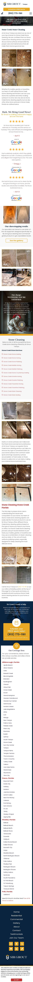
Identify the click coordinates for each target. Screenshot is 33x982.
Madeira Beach (9, 853)
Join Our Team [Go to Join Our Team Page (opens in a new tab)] (16, 938)
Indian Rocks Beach (10, 842)
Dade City (7, 784)
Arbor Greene (8, 668)
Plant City (7, 729)
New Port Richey (9, 798)
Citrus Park (7, 687)
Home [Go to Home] (17, 912)
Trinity (5, 811)
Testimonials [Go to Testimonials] (16, 934)
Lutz (5, 715)
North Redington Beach (11, 856)
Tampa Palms (8, 751)
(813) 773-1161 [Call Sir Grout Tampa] (15, 13)
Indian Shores (8, 845)
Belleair (6, 823)
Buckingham (8, 682)
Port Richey (7, 803)
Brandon (6, 679)
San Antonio (8, 806)
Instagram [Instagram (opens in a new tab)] (11, 944)
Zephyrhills (7, 817)
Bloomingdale (8, 676)
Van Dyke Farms (9, 767)
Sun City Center (9, 745)
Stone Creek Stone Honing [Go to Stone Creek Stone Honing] (12, 358)
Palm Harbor (8, 861)
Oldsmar (6, 858)
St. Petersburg (8, 883)
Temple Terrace (9, 753)
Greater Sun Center (10, 701)
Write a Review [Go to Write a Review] (2, 13)
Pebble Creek (8, 726)
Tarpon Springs (9, 886)
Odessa (6, 800)
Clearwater (7, 834)
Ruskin (6, 734)
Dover (6, 693)
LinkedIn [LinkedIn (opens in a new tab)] (16, 949)
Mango (6, 718)
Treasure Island (9, 889)
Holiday (6, 787)
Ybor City (7, 775)
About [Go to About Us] (17, 926)
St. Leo (6, 809)
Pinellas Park (8, 864)
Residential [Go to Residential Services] (16, 915)
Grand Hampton (9, 695)
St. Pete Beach (8, 881)
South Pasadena (9, 878)
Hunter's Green (9, 706)
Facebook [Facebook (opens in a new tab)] (16, 944)
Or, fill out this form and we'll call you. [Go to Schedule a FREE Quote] (16, 638)
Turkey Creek (8, 762)
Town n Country (9, 759)
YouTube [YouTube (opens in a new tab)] (11, 949)
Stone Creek (8, 742)
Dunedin (6, 836)
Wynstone (7, 773)
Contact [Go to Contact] (16, 930)
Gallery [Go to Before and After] (16, 923)
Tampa (6, 748)
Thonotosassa (9, 756)
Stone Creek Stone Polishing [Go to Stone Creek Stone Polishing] (13, 361)
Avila (5, 671)
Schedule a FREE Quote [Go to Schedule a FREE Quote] (16, 9)
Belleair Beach (8, 825)
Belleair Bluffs (8, 828)
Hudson (6, 789)
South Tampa (8, 740)
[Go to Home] (16, 4)
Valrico (6, 764)
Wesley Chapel (9, 814)
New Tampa (8, 720)
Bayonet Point (8, 781)
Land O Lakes (8, 795)
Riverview (7, 731)
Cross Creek (8, 690)
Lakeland (7, 894)
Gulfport (6, 839)
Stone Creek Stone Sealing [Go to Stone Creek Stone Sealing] (12, 354)
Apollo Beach (8, 665)
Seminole (7, 875)
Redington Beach (9, 867)
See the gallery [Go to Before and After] (16, 240)
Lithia (5, 712)
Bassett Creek (8, 673)
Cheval (6, 684)
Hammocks (7, 704)
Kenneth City (8, 847)
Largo (5, 850)
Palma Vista (8, 723)
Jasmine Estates (9, 792)
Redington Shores (10, 870)
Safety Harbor (8, 872)
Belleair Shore (8, 831)
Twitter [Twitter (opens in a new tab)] (22, 944)
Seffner (6, 737)
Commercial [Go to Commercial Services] (16, 919)
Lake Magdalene (9, 709)
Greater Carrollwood (11, 698)
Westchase (7, 770)
